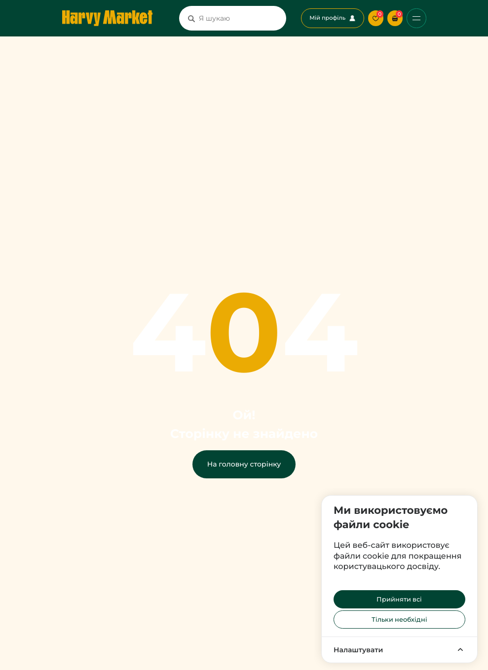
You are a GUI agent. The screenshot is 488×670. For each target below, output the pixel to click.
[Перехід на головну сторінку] (107, 18)
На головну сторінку (244, 464)
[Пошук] (191, 18)
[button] (395, 18)
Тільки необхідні (399, 619)
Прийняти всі (399, 599)
